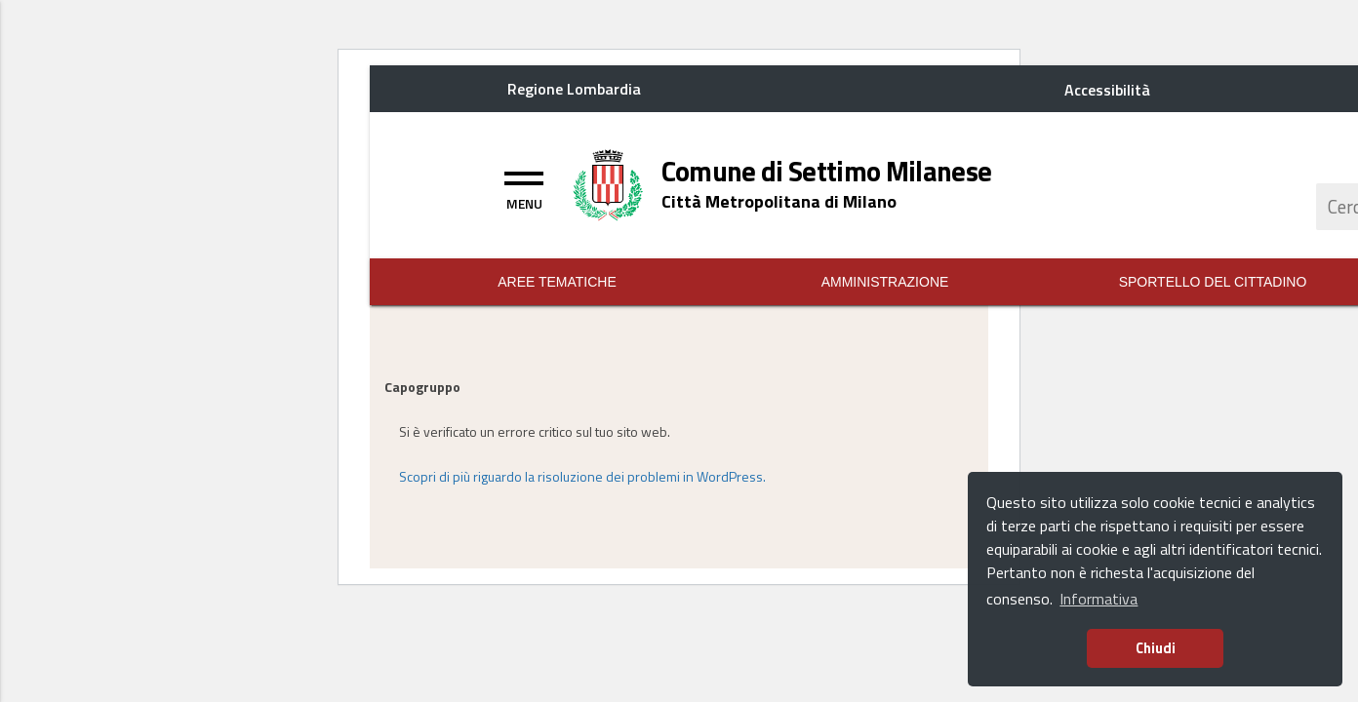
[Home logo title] (826, 171)
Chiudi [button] (1156, 648)
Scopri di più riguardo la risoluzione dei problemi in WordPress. (582, 476)
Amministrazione (885, 282)
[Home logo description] (779, 201)
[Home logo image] (608, 183)
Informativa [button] (1098, 598)
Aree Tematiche (557, 282)
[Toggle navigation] (524, 188)
